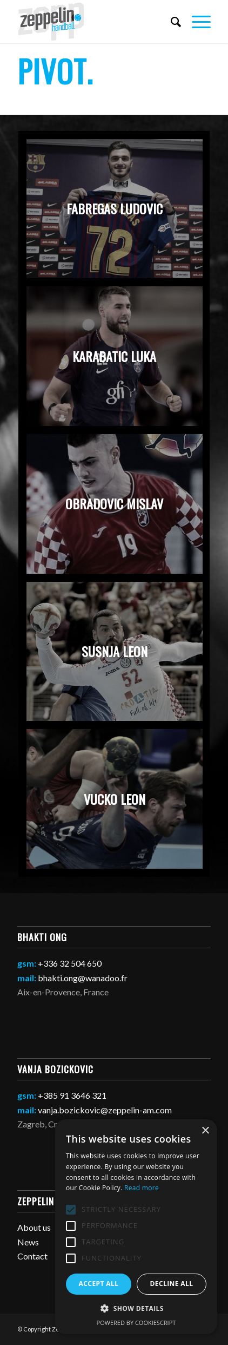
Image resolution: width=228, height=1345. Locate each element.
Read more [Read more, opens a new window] (141, 1187)
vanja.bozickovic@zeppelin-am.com (105, 1110)
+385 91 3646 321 (72, 1095)
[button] (136, 1309)
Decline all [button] (171, 1283)
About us (34, 1227)
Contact (32, 1256)
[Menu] (196, 21)
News (28, 1242)
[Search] (170, 21)
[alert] (136, 1226)
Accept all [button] (99, 1283)
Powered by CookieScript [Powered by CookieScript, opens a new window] (136, 1322)
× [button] (205, 1131)
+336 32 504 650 (70, 963)
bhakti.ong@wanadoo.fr (83, 978)
